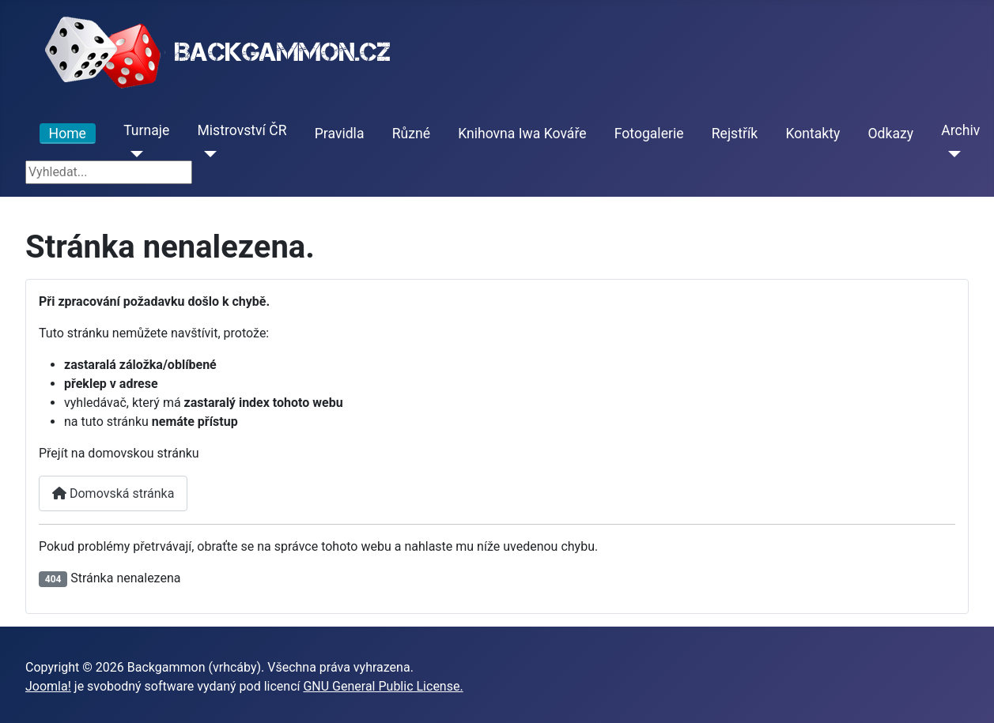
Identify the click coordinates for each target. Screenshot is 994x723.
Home (67, 133)
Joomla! (48, 686)
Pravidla (340, 133)
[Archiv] (951, 154)
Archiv (960, 130)
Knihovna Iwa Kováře (522, 133)
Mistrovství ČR (241, 130)
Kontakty (812, 133)
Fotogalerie (649, 133)
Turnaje (146, 130)
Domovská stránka (113, 493)
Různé (411, 133)
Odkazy (890, 133)
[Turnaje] (133, 154)
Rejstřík (735, 133)
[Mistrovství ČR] (207, 154)
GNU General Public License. (383, 686)
